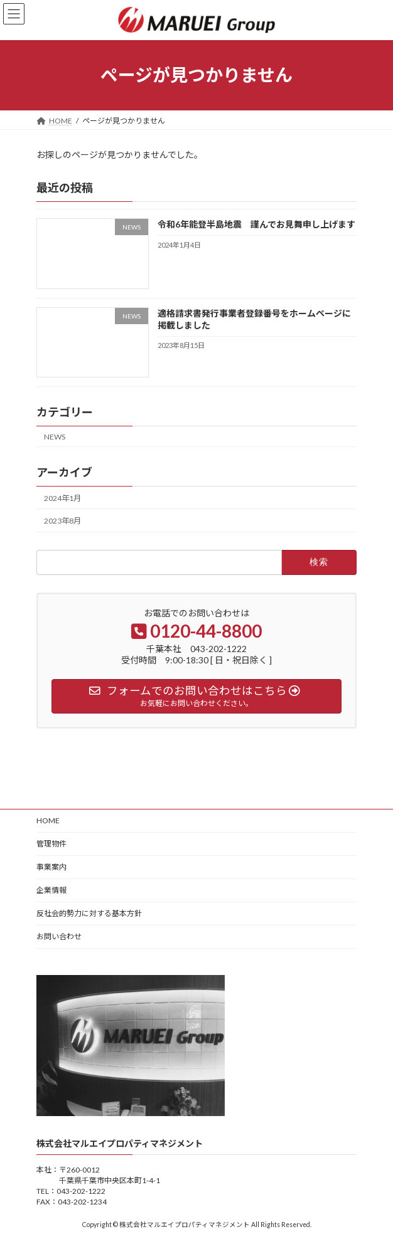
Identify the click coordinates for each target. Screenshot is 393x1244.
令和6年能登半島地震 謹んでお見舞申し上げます (256, 224)
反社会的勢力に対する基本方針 (89, 913)
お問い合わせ (59, 936)
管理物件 (51, 843)
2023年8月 (62, 520)
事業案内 (51, 867)
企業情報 (51, 890)
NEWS (54, 436)
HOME (48, 820)
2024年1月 (62, 498)
